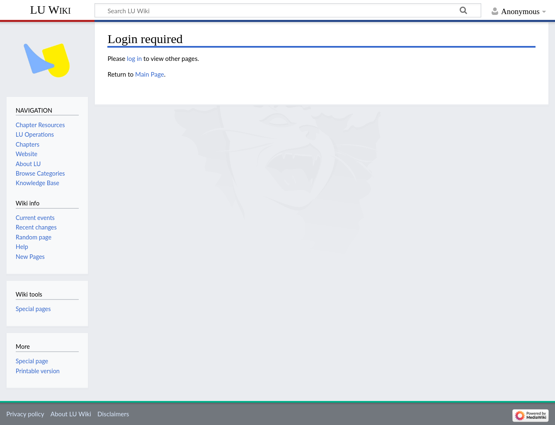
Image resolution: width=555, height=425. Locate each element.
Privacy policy (25, 414)
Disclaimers (113, 414)
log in (134, 58)
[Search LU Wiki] (288, 10)
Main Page (149, 74)
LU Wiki (50, 9)
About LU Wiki (71, 414)
